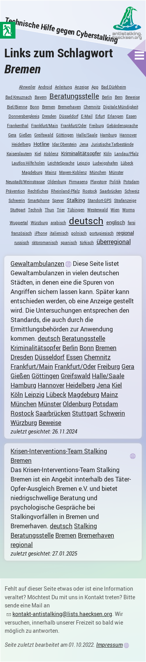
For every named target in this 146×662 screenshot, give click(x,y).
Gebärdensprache (122, 125)
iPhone (41, 233)
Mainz (50, 172)
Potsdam (131, 181)
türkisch (87, 242)
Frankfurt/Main (44, 125)
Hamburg (108, 135)
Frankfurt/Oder (73, 125)
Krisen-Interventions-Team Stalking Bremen (59, 456)
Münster (116, 172)
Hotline (41, 143)
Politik (115, 181)
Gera (12, 135)
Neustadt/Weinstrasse (25, 181)
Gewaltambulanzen (37, 263)
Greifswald (43, 135)
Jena (83, 144)
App (95, 87)
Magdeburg (32, 172)
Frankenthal (17, 125)
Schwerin (17, 200)
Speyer (58, 200)
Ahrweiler (27, 87)
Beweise (132, 97)
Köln (108, 153)
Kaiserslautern (19, 153)
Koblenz (51, 153)
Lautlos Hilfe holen (28, 163)
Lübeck (127, 163)
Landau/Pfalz (126, 153)
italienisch (59, 233)
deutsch (86, 220)
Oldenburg (56, 181)
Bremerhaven (69, 107)
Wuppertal (19, 222)
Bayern (41, 97)
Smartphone (38, 200)
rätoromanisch (45, 242)
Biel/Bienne (17, 107)
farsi (131, 222)
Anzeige (82, 87)
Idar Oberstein (64, 144)
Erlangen (115, 116)
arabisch (58, 222)
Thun (49, 209)
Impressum (109, 644)
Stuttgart (17, 209)
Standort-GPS (99, 200)
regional (125, 232)
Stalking (76, 200)
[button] (139, 55)
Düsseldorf (68, 116)
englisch (115, 222)
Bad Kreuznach (18, 97)
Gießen (25, 135)
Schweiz (132, 191)
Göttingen (65, 135)
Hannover (128, 135)
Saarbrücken (111, 191)
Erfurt (100, 116)
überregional (114, 241)
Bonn (34, 107)
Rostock (90, 191)
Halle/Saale (86, 135)
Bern (119, 97)
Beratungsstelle (74, 96)
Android (45, 87)
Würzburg (39, 222)
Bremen (48, 107)
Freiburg (96, 125)
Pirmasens (78, 181)
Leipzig (83, 163)
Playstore (98, 181)
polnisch (79, 233)
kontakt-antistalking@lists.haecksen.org (62, 614)
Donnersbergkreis (24, 116)
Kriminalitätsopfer (81, 153)
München (98, 172)
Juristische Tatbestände (112, 144)
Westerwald (97, 209)
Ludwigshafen (105, 163)
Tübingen (75, 209)
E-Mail (87, 116)
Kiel (38, 153)
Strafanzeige (125, 200)
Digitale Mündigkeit (120, 107)
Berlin (107, 97)
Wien (115, 209)
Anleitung (63, 87)
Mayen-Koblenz (73, 172)
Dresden (49, 116)
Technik (35, 209)
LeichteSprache (60, 163)
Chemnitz (92, 107)
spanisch (69, 242)
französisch (21, 233)
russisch (21, 242)
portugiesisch (102, 233)
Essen (131, 116)
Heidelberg (21, 144)
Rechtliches (38, 191)
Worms (128, 209)
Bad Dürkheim (113, 87)
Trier (61, 209)
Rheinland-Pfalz (65, 191)
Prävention (15, 191)
